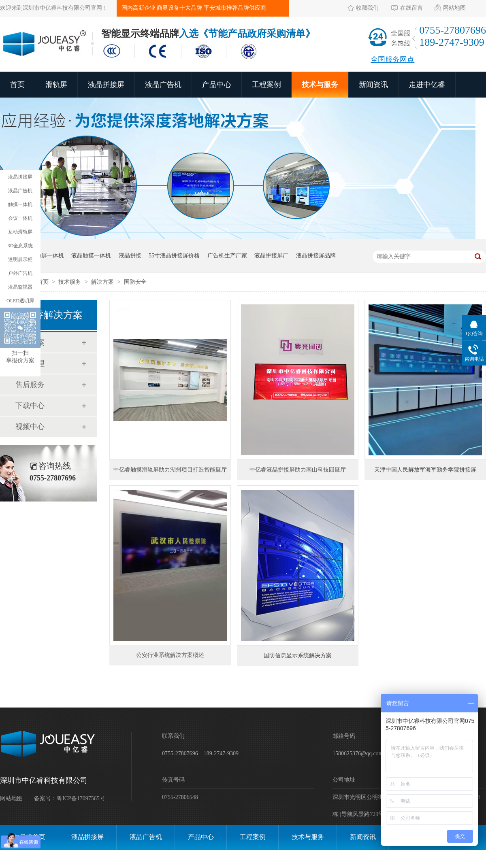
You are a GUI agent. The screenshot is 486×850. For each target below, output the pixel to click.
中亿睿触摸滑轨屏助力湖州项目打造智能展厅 (170, 470)
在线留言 (411, 8)
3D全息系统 (20, 246)
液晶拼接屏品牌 (316, 256)
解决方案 (103, 282)
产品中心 (216, 85)
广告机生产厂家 (227, 256)
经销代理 (30, 363)
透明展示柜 (20, 259)
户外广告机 (20, 273)
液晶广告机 (163, 85)
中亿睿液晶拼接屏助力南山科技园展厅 (297, 470)
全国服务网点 (392, 59)
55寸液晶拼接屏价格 (174, 256)
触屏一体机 (50, 256)
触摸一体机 (20, 204)
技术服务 (70, 282)
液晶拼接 (130, 256)
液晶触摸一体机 (91, 256)
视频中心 (30, 427)
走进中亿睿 (427, 85)
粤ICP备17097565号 (81, 798)
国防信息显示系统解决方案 (298, 655)
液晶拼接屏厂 (271, 256)
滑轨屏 (56, 85)
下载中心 (30, 406)
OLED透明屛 (20, 301)
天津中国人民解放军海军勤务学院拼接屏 (425, 470)
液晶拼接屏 (106, 85)
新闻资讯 (373, 85)
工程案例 (266, 85)
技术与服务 (320, 85)
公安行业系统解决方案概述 (170, 655)
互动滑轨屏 (20, 232)
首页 (17, 85)
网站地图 (454, 8)
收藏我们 (367, 8)
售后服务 (30, 384)
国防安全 (135, 282)
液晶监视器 (20, 287)
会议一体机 (20, 218)
